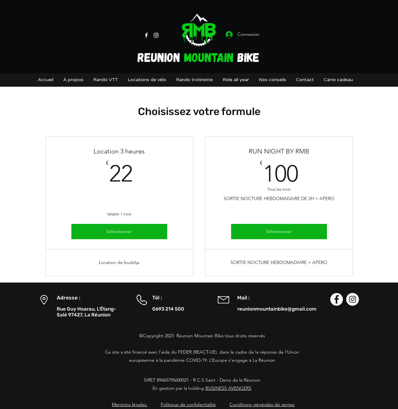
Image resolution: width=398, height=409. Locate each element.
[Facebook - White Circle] (336, 299)
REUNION (161, 57)
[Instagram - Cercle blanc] (352, 299)
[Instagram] (156, 35)
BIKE (246, 57)
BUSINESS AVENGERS (228, 388)
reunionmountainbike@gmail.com (277, 309)
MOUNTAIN (209, 57)
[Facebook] (146, 35)
